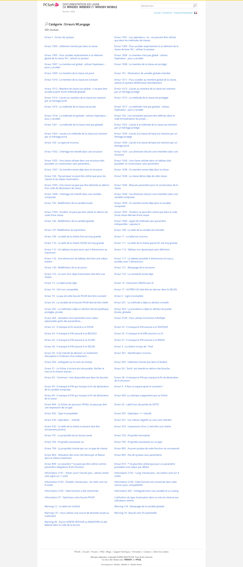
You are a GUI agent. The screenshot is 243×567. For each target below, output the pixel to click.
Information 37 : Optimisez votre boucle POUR (69, 497)
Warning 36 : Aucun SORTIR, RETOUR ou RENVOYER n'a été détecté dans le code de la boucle (76, 523)
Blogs (108, 551)
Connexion (167, 12)
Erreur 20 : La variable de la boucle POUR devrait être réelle (76, 302)
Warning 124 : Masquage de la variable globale (139, 506)
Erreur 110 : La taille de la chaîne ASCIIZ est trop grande (74, 242)
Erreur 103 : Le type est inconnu (62, 142)
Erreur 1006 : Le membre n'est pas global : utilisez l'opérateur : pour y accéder (141, 57)
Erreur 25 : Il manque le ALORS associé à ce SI (138, 333)
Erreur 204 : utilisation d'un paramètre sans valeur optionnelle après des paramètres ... (71, 319)
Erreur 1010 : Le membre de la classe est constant (71, 79)
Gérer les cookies (161, 551)
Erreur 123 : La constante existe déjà (133, 273)
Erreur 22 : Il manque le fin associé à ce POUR (69, 326)
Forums (94, 551)
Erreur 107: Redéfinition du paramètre (65, 229)
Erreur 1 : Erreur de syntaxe (59, 37)
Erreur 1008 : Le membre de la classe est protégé (140, 64)
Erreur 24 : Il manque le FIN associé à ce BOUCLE (71, 333)
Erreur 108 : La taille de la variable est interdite (139, 229)
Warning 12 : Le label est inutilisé (62, 506)
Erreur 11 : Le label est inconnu (131, 236)
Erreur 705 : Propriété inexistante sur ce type (138, 441)
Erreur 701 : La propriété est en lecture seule (68, 435)
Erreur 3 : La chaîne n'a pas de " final (133, 346)
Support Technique (122, 551)
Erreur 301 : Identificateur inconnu (132, 352)
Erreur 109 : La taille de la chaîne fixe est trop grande (73, 236)
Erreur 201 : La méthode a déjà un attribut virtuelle (141, 302)
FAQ (102, 551)
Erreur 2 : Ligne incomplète (128, 295)
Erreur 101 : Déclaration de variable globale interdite (142, 73)
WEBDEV (124, 565)
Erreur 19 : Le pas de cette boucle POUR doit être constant (75, 295)
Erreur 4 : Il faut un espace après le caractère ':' (139, 386)
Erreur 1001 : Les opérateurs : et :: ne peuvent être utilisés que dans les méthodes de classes (145, 39)
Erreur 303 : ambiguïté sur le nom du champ (68, 361)
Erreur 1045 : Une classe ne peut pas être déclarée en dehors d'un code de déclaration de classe (77, 186)
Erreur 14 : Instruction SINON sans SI (133, 282)
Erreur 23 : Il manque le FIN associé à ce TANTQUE (141, 326)
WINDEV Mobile (136, 565)
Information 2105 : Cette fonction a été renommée (71, 490)
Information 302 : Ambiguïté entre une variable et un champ (146, 490)
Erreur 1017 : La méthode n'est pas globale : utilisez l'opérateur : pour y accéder (141, 108)
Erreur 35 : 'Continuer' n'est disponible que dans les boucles (76, 377)
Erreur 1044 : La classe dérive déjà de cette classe (140, 176)
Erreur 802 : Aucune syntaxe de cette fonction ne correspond (146, 448)
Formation (136, 551)
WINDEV (117, 565)
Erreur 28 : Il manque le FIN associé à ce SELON (70, 346)
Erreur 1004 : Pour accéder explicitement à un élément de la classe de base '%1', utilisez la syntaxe (146, 48)
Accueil (157, 12)
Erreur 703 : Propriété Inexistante (132, 435)
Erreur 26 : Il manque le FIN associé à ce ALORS (70, 339)
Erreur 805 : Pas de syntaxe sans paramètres (138, 454)
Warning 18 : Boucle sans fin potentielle (135, 512)
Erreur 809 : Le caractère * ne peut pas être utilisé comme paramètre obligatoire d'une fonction (75, 465)
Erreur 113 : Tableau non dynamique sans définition (142, 249)
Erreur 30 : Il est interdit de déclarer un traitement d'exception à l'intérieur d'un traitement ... (71, 354)
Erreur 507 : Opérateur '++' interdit (132, 413)
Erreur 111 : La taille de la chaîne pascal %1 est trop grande (145, 242)
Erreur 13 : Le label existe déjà (61, 282)
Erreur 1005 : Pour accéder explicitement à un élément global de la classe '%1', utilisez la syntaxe (74, 57)
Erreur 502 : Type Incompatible (61, 413)
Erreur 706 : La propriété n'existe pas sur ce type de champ (76, 448)
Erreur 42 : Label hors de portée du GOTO (136, 404)
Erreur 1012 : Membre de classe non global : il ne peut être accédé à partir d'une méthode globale (76, 90)
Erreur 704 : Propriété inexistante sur (64, 441)
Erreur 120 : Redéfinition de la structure (66, 267)
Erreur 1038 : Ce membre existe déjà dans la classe (141, 169)
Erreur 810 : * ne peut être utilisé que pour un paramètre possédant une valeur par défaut (144, 465)
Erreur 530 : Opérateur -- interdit (62, 419)
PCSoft (77, 551)
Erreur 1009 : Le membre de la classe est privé (69, 73)
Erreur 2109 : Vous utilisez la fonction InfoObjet (139, 317)
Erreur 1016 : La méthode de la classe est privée (70, 106)
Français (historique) (183, 12)
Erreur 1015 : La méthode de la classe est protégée (141, 97)
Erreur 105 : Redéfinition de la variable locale (69, 202)
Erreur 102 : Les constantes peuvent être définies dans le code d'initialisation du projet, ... (144, 117)
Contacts (147, 551)
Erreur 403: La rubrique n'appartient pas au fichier (141, 395)
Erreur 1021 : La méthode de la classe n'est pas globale (74, 124)
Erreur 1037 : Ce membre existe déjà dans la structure (73, 169)
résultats (52, 29)
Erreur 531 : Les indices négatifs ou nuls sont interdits (143, 419)
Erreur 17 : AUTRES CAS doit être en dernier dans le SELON (145, 289)
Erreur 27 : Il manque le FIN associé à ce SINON (139, 339)
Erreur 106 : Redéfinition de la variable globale (69, 220)
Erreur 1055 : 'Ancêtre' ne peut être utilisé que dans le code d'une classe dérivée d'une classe (145, 213)
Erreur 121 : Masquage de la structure (134, 267)
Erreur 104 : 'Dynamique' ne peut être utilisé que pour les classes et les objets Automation (75, 177)
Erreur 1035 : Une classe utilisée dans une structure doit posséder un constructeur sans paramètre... (74, 162)
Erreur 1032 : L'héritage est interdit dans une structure (73, 151)
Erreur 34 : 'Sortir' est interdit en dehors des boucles (142, 368)
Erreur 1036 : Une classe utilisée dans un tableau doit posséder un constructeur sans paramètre (142, 162)
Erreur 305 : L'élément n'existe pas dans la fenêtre (140, 361)
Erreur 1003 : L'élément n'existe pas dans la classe (71, 46)
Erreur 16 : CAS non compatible (61, 289)
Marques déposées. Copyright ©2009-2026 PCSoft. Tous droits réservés (121, 557)
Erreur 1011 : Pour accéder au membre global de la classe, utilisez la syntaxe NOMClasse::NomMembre (145, 81)
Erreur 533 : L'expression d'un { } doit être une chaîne (142, 426)
